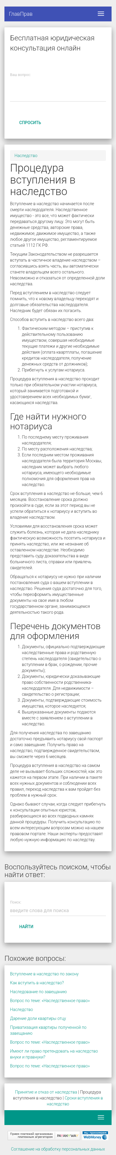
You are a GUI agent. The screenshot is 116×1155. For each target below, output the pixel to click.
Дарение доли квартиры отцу (38, 1018)
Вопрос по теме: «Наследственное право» (50, 1000)
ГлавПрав (21, 14)
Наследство (25, 155)
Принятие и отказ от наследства (46, 1092)
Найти (26, 926)
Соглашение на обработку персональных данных (58, 1149)
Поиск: (15, 902)
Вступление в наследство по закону (44, 974)
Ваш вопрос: (20, 75)
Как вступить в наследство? (37, 982)
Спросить (30, 122)
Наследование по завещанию (38, 991)
